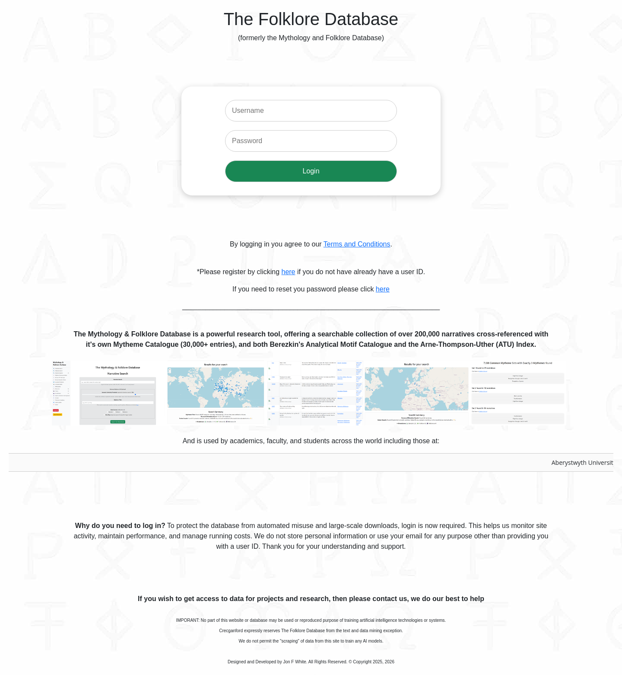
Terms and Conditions (357, 244)
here (288, 271)
